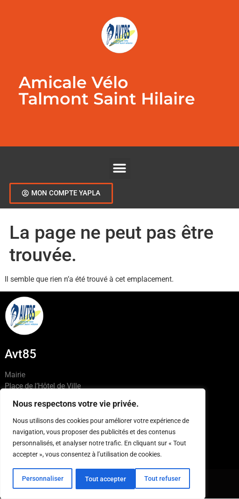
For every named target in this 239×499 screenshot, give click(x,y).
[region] (102, 444)
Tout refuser (102, 479)
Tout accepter (163, 479)
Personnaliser (42, 479)
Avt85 (20, 354)
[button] (119, 168)
